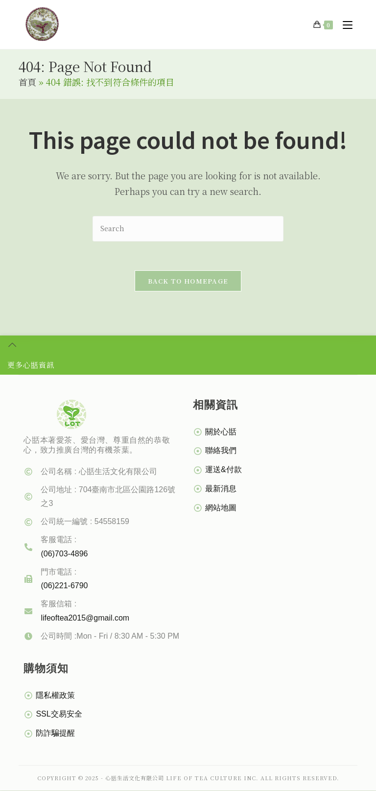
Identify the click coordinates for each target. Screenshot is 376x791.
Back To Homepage (188, 281)
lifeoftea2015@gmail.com (85, 618)
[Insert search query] (188, 228)
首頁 (27, 81)
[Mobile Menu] (343, 24)
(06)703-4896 (64, 554)
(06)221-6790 (64, 586)
